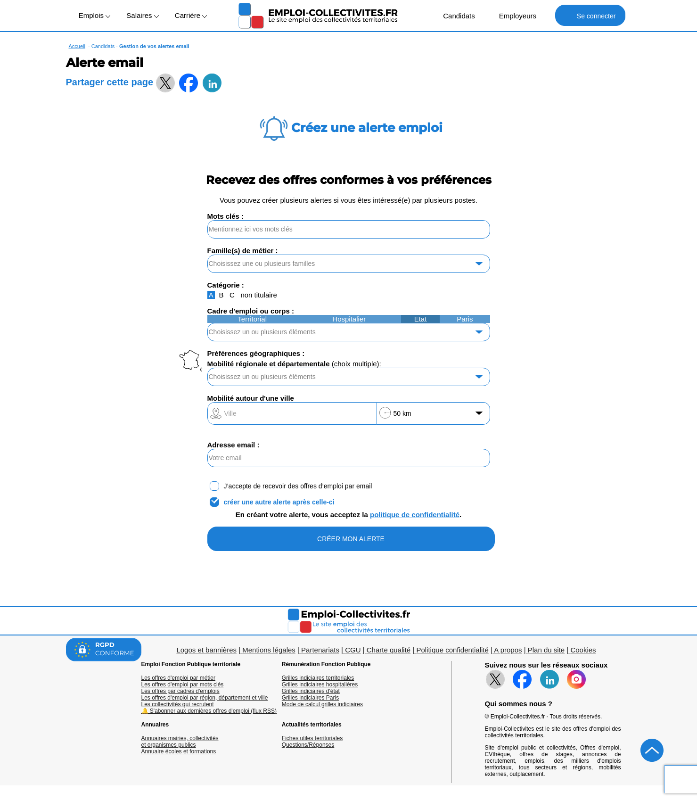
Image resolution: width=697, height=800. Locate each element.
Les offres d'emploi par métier (178, 678)
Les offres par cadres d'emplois (180, 691)
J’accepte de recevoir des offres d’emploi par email (298, 486)
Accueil (77, 46)
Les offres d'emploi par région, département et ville (204, 697)
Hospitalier (349, 319)
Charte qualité (388, 650)
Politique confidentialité (452, 650)
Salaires (142, 15)
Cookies (583, 650)
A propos (508, 650)
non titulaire (258, 295)
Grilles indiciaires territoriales (318, 678)
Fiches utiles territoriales (312, 738)
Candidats (454, 15)
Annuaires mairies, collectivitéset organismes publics (180, 741)
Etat (420, 319)
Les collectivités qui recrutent (177, 704)
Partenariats (320, 650)
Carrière (191, 15)
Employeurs (512, 15)
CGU (353, 650)
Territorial (252, 319)
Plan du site (546, 650)
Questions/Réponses (308, 745)
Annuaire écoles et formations (178, 751)
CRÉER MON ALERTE (351, 539)
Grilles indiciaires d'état (311, 691)
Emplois (95, 15)
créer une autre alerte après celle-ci (279, 502)
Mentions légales (268, 650)
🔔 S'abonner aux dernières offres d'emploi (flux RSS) (209, 711)
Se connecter (590, 15)
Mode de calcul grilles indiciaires (322, 704)
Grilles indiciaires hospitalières (320, 684)
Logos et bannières (206, 650)
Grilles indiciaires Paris (310, 697)
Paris (465, 319)
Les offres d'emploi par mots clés (182, 684)
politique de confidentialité (414, 515)
